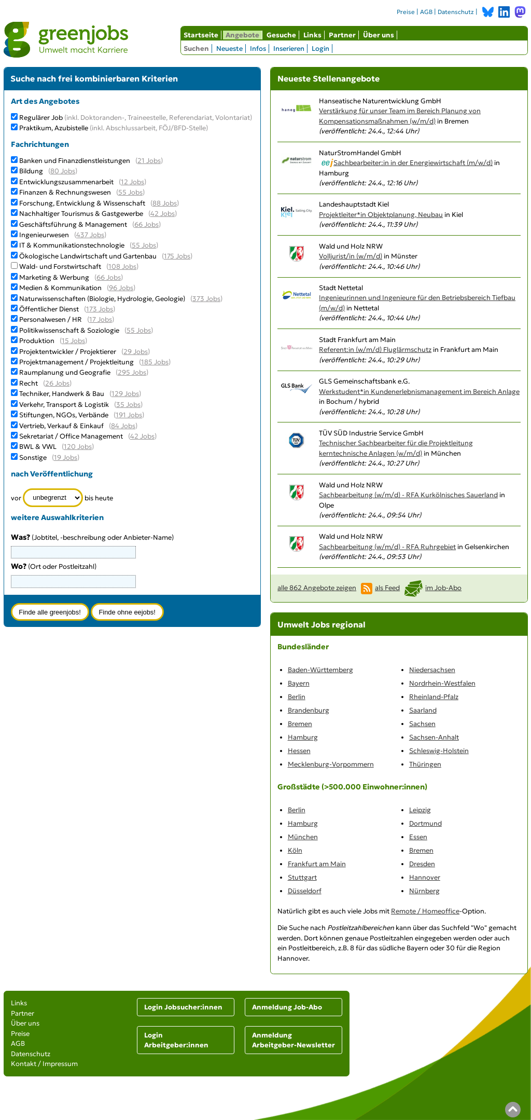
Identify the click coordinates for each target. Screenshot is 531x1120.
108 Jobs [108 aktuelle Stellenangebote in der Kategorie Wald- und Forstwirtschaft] (122, 266)
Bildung (31, 171)
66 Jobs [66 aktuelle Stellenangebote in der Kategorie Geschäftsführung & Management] (146, 224)
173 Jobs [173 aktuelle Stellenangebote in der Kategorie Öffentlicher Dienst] (99, 309)
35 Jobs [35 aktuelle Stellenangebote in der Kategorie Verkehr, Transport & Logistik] (128, 404)
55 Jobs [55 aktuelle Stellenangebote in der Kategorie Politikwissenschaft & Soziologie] (139, 330)
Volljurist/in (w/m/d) (350, 256)
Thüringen (425, 764)
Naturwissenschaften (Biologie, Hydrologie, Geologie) (102, 298)
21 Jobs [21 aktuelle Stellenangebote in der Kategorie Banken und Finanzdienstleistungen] (149, 160)
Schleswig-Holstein (439, 750)
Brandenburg (308, 710)
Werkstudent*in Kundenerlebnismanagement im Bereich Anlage (419, 391)
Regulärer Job (135, 117)
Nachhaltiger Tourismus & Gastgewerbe (81, 213)
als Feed (387, 587)
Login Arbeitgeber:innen (176, 1040)
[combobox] (73, 581)
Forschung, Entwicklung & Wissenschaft (82, 203)
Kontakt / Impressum (44, 1063)
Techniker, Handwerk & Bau (61, 393)
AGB (426, 12)
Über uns (378, 35)
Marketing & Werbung (54, 277)
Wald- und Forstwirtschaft (60, 266)
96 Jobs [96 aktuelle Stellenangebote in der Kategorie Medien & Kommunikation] (121, 287)
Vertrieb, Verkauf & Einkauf (61, 425)
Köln (295, 850)
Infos (258, 48)
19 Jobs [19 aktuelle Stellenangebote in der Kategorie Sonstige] (65, 457)
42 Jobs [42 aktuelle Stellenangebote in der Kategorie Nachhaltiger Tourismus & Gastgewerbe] (162, 213)
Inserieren (288, 48)
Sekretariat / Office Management (71, 436)
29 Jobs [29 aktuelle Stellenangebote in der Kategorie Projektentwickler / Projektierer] (135, 351)
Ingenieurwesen (44, 234)
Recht (28, 383)
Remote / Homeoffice (425, 911)
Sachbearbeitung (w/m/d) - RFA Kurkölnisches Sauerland (408, 494)
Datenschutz (456, 12)
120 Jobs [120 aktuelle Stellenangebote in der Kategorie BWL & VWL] (78, 446)
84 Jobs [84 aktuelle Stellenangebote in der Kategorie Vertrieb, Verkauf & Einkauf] (123, 425)
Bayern (299, 683)
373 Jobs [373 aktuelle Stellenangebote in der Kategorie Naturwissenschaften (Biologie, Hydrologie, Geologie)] (206, 298)
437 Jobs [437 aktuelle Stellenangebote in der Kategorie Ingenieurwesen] (90, 234)
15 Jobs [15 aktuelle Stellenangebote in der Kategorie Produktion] (73, 340)
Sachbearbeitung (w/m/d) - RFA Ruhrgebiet (387, 546)
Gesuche (281, 35)
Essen (418, 836)
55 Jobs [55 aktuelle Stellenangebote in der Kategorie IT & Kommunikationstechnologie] (144, 245)
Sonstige (33, 457)
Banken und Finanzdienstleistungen (74, 160)
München (303, 836)
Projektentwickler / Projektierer (67, 351)
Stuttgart (302, 877)
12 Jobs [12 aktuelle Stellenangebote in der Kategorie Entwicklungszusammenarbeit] (132, 181)
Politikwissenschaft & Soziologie (69, 330)
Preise (406, 12)
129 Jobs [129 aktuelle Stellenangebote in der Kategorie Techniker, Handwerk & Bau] (125, 393)
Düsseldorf (305, 890)
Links (312, 35)
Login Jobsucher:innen (183, 1007)
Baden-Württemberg (320, 669)
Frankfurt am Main (317, 863)
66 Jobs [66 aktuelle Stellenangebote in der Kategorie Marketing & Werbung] (108, 277)
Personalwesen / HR (50, 319)
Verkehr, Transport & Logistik (64, 404)
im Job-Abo (443, 587)
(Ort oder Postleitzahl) (53, 566)
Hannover (424, 877)
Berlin (296, 696)
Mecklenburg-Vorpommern (331, 764)
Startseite (201, 35)
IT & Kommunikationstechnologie (71, 245)
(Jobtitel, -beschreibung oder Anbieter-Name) (92, 537)
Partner (342, 35)
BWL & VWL (38, 446)
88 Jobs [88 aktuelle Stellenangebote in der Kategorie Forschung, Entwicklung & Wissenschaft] (164, 203)
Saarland (423, 710)
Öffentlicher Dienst (49, 309)
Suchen (196, 48)
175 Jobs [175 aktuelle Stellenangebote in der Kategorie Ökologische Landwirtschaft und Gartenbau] (177, 256)
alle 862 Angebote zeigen (316, 587)
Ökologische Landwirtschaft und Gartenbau (88, 256)
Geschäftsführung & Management (73, 224)
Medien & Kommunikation (60, 287)
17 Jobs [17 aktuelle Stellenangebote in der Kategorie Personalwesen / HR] (100, 319)
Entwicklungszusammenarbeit (66, 181)
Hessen (299, 750)
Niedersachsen (432, 669)
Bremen (300, 723)
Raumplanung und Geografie (64, 372)
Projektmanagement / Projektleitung (76, 362)
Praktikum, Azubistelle (113, 128)
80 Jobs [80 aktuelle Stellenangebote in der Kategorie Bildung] (62, 171)
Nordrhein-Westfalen (442, 683)
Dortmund (425, 823)
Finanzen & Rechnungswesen (65, 192)
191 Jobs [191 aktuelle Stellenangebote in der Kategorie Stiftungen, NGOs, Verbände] (129, 415)
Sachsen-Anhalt (434, 737)
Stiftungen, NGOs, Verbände (63, 415)
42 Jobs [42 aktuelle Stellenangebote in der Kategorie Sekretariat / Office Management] (142, 436)
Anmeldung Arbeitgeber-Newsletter (293, 1040)
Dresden (422, 863)
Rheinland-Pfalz (433, 696)
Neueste (229, 48)
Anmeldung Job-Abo (287, 1007)
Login (320, 48)
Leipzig (420, 809)
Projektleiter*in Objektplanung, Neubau (381, 214)
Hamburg (303, 737)
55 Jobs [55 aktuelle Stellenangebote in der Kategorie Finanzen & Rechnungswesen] (130, 192)
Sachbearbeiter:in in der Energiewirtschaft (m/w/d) (413, 162)
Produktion (36, 340)
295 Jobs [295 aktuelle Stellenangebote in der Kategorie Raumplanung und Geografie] (132, 372)
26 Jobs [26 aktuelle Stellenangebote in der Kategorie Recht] (57, 383)
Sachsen (422, 723)
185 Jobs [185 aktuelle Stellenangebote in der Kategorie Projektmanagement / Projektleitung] (155, 362)
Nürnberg (424, 890)
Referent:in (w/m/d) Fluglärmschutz (375, 349)
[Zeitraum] (53, 497)
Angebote (242, 35)
